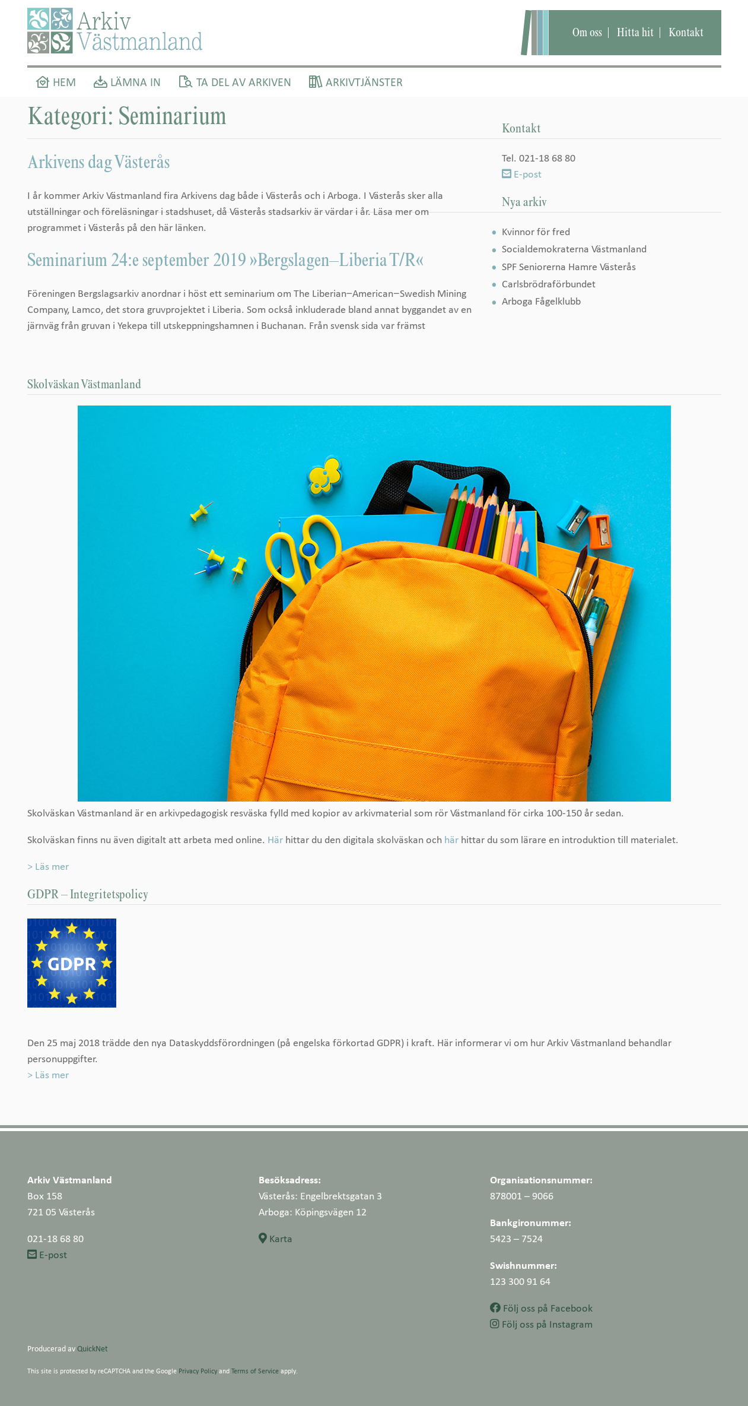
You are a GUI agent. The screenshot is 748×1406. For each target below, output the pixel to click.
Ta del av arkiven (235, 81)
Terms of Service (255, 1371)
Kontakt (686, 32)
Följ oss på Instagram (541, 1323)
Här (275, 839)
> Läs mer (48, 866)
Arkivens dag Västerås (98, 161)
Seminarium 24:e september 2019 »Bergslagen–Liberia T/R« (225, 259)
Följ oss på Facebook (541, 1307)
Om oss (587, 32)
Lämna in (127, 81)
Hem (56, 81)
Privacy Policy (198, 1371)
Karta (275, 1238)
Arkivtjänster (356, 81)
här (451, 839)
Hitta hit (635, 32)
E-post (522, 173)
